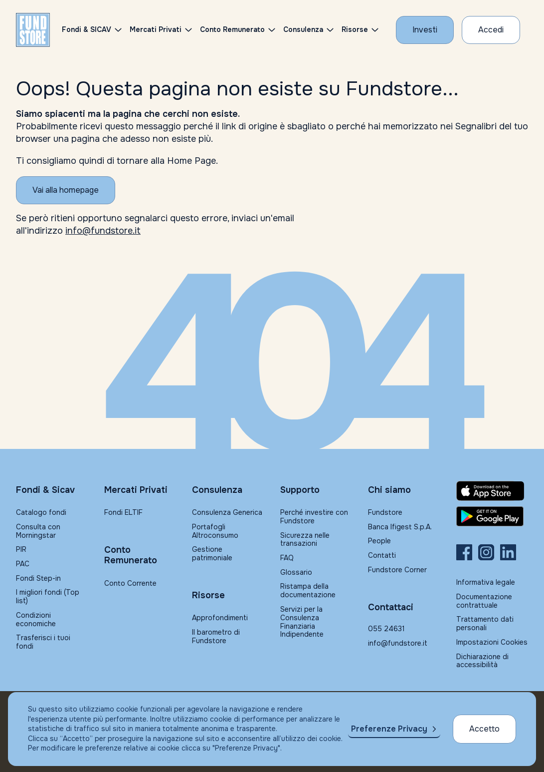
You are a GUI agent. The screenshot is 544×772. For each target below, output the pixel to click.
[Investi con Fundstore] (425, 30)
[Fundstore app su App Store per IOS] (492, 491)
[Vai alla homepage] (65, 190)
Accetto (484, 729)
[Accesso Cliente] (491, 30)
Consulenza (303, 29)
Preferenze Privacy (389, 729)
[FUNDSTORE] (33, 30)
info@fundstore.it (103, 230)
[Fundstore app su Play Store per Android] (492, 516)
